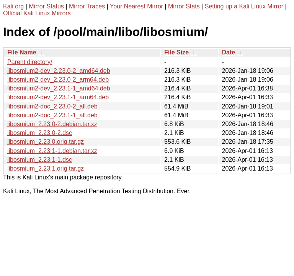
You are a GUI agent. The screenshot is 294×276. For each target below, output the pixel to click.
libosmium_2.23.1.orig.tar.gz (45, 168)
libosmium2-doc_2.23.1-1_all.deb (52, 115)
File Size (176, 52)
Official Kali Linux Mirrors (37, 13)
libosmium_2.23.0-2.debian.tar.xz (52, 124)
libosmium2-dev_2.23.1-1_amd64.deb (58, 88)
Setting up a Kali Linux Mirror (244, 6)
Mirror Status (46, 6)
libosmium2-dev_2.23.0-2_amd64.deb (58, 70)
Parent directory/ (29, 62)
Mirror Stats (184, 6)
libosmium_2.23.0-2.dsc (39, 133)
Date (228, 52)
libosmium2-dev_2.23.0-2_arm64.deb (58, 79)
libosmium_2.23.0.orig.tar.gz (45, 141)
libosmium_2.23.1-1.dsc (39, 159)
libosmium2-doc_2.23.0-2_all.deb (52, 106)
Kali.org (13, 6)
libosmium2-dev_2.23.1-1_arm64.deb (58, 97)
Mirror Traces (87, 6)
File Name (21, 52)
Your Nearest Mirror (136, 6)
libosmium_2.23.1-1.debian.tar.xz (52, 151)
